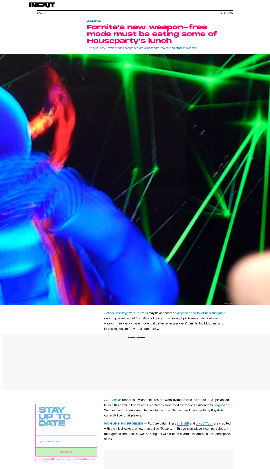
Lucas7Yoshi (204, 423)
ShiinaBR (183, 423)
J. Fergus (41, 13)
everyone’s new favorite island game (200, 313)
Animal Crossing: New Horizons (126, 313)
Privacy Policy (41, 462)
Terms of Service (84, 460)
